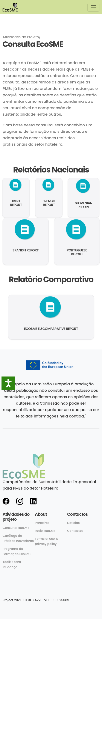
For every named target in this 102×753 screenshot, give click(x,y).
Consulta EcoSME (16, 528)
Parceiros (42, 523)
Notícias (73, 523)
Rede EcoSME (45, 531)
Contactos (75, 531)
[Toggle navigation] (93, 7)
